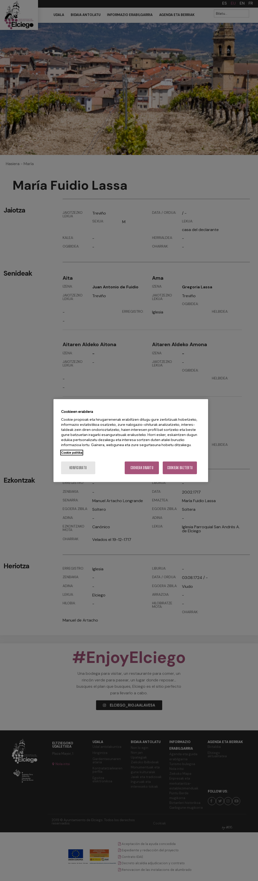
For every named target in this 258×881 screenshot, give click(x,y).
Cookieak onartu (142, 467)
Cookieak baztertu (180, 467)
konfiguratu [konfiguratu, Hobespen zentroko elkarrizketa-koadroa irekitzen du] (78, 467)
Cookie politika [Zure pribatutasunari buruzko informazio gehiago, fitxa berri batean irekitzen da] (71, 452)
